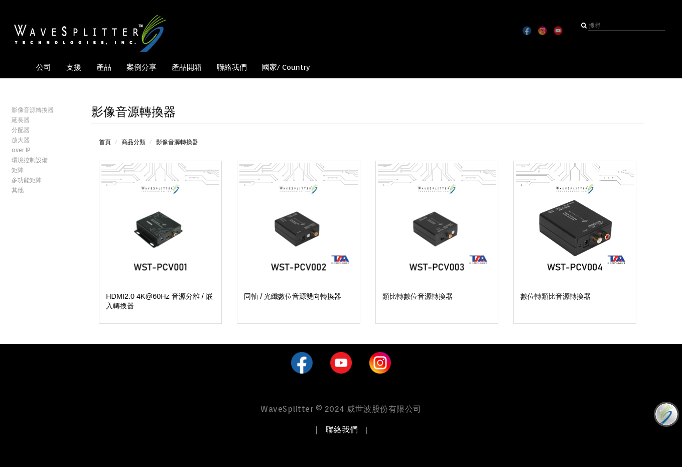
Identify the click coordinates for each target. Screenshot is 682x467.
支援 (73, 67)
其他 (18, 190)
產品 (103, 67)
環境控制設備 (30, 160)
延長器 (21, 120)
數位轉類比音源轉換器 (555, 296)
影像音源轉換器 (33, 109)
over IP (21, 150)
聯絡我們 (232, 67)
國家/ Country (286, 67)
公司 (43, 67)
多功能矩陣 (27, 180)
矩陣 (18, 170)
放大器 (21, 140)
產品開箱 (187, 67)
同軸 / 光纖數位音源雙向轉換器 (292, 296)
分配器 (21, 130)
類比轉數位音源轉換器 (417, 296)
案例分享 (141, 67)
